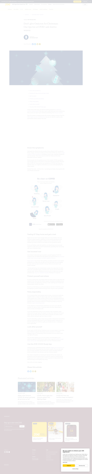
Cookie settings (75, 468)
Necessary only (82, 465)
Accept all (69, 465)
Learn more (65, 462)
